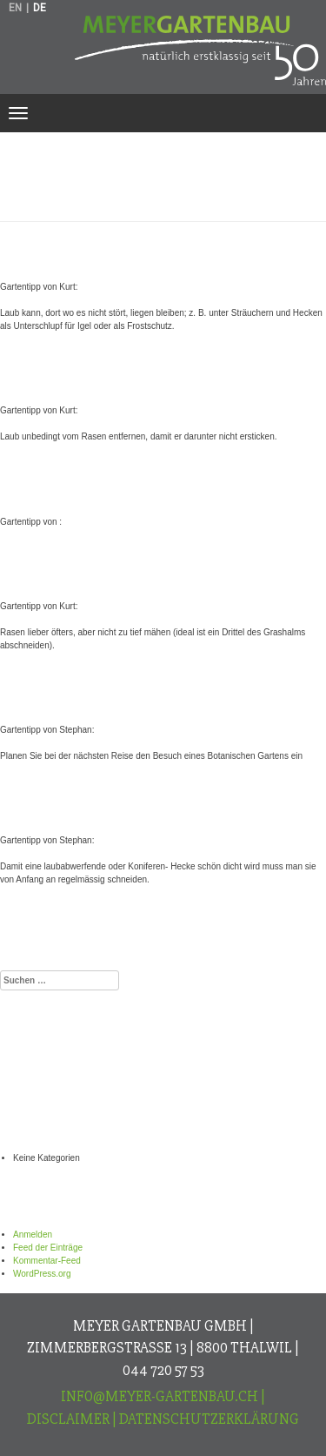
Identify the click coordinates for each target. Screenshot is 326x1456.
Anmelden (32, 1234)
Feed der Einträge (48, 1247)
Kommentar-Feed (47, 1260)
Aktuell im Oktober (120, 931)
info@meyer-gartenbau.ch (159, 1396)
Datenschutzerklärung (209, 1419)
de (39, 8)
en (15, 8)
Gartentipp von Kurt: (131, 253)
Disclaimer (68, 1419)
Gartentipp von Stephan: (155, 696)
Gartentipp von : (102, 488)
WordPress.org (42, 1273)
